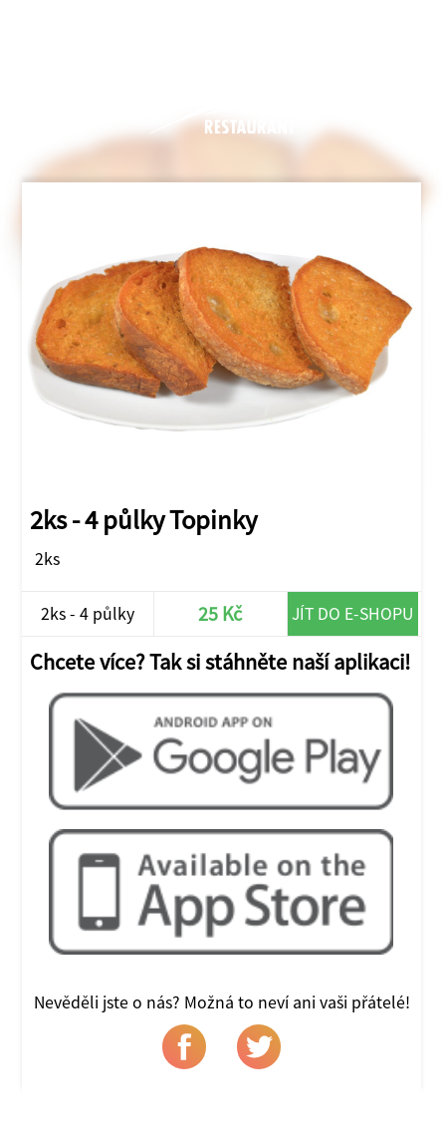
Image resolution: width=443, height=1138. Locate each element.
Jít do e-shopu (352, 613)
